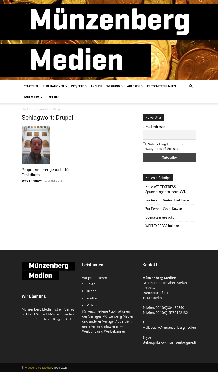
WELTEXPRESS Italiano (162, 226)
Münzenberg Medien (38, 368)
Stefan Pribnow (32, 180)
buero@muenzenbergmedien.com (177, 327)
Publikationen (55, 86)
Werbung (114, 86)
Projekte (79, 86)
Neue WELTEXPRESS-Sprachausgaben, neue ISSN (166, 189)
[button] (190, 86)
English (96, 86)
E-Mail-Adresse (154, 126)
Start (25, 109)
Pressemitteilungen (161, 86)
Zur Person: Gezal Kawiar (163, 209)
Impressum (33, 97)
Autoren (135, 86)
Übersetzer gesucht (159, 217)
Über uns (52, 97)
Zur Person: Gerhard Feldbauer (167, 200)
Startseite (31, 86)
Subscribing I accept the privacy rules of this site (163, 146)
